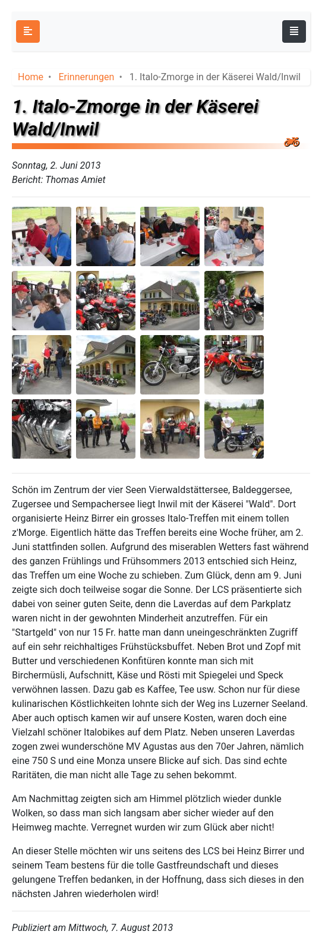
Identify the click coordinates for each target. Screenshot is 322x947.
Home (30, 77)
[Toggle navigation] (294, 31)
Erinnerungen (86, 77)
